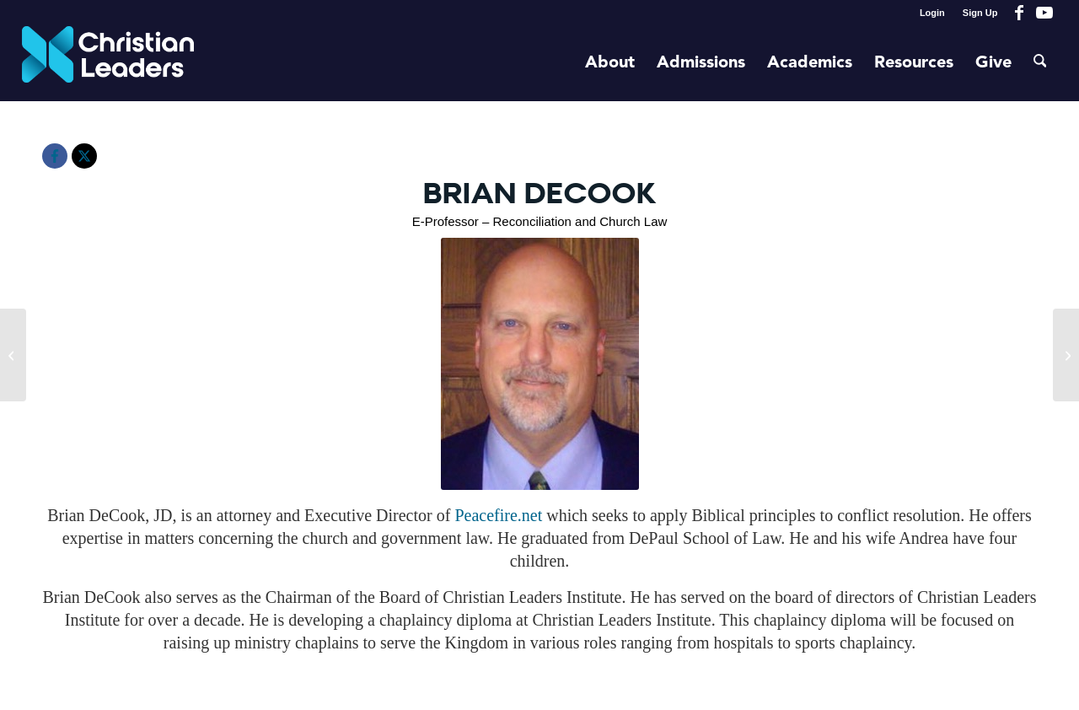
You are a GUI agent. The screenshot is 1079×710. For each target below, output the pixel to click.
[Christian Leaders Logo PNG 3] (108, 63)
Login (932, 13)
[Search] (1040, 63)
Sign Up (980, 13)
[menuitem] (932, 12)
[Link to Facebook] (1019, 12)
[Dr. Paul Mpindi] (13, 355)
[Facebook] (54, 156)
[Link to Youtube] (1044, 12)
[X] (84, 156)
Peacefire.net (500, 515)
